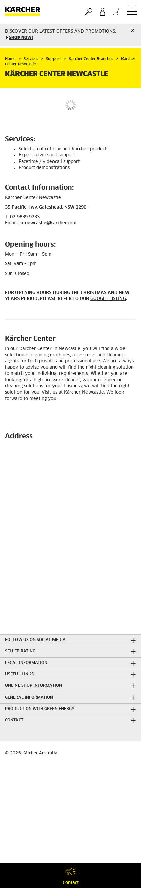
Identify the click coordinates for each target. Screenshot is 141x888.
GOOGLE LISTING (108, 299)
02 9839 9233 (25, 217)
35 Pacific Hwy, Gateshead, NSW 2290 (45, 207)
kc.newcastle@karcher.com (47, 223)
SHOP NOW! (21, 38)
